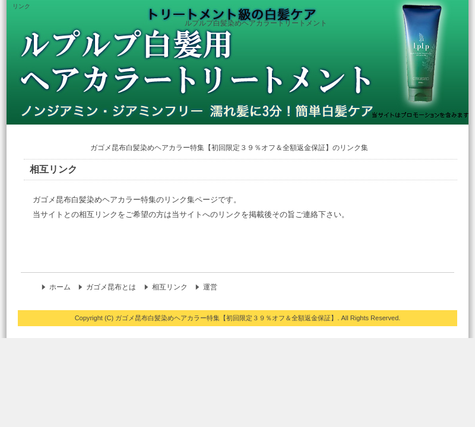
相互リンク (170, 287)
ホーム (60, 287)
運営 (210, 287)
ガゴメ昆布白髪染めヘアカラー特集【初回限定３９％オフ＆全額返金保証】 (226, 317)
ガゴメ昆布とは (111, 287)
